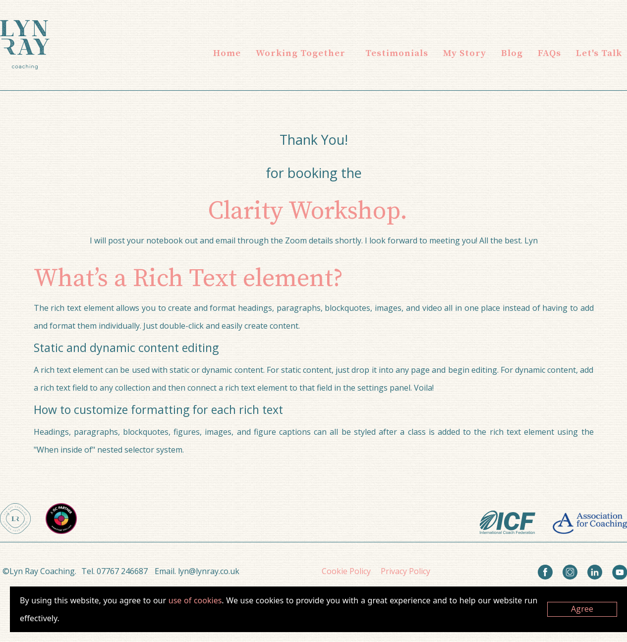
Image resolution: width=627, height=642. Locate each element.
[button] (300, 53)
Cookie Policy (346, 571)
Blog (512, 53)
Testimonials (396, 53)
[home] (25, 45)
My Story (464, 53)
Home (227, 53)
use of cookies (195, 600)
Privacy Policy (405, 571)
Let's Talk (599, 53)
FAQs (549, 53)
